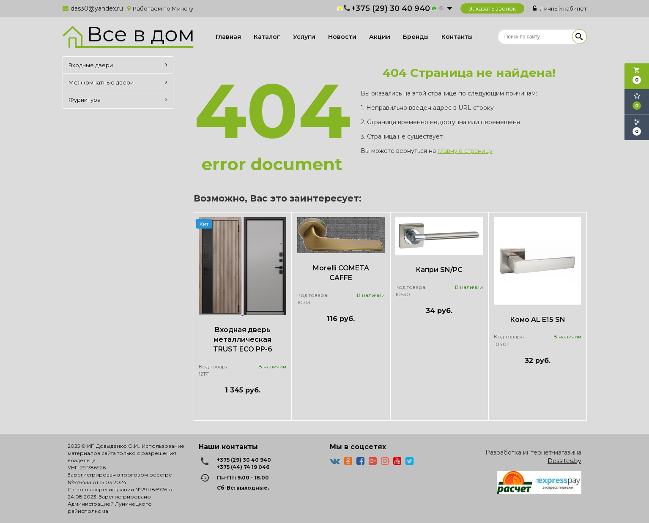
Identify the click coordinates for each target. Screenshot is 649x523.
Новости (342, 37)
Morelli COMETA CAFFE (341, 273)
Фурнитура (117, 99)
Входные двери (117, 65)
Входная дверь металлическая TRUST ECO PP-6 (242, 339)
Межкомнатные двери (117, 82)
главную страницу (465, 151)
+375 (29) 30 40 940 (390, 8)
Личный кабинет (560, 8)
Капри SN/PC (439, 270)
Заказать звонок (492, 8)
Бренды (416, 37)
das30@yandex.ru (97, 8)
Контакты (457, 37)
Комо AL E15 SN (537, 320)
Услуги (304, 37)
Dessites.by (564, 461)
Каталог (267, 37)
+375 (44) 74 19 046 (243, 467)
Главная (228, 37)
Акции (379, 37)
